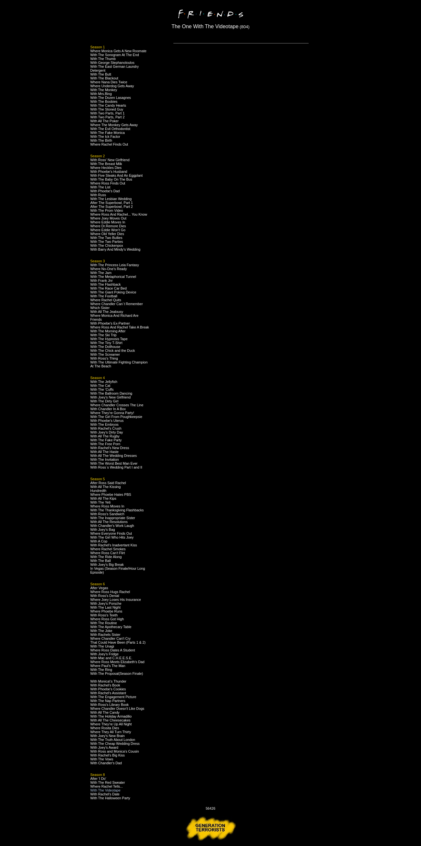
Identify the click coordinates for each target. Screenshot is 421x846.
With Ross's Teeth (104, 615)
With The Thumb (103, 59)
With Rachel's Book (105, 685)
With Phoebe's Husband (108, 171)
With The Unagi (102, 646)
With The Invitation (104, 459)
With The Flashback (105, 284)
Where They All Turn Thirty (110, 732)
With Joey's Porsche (106, 603)
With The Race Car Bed (108, 288)
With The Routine (103, 623)
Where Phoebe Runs (106, 611)
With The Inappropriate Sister (112, 518)
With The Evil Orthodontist (110, 129)
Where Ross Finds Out (107, 183)
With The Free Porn (105, 444)
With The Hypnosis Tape (109, 339)
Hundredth (98, 491)
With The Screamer (105, 354)
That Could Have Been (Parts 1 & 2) (118, 642)
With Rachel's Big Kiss (107, 755)
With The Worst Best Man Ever (114, 463)
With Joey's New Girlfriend (110, 397)
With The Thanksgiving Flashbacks (117, 510)
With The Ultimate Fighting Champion (119, 362)
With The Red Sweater (107, 782)
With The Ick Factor (105, 136)
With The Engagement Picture (113, 697)
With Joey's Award (104, 747)
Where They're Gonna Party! (112, 413)
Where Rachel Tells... (106, 786)
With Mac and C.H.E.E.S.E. (111, 658)
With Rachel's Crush (106, 428)
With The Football (103, 296)
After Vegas (99, 588)
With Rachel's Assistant (108, 693)
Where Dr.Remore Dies (108, 226)
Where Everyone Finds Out (111, 533)
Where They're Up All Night (111, 724)
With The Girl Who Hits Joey (112, 537)
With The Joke (101, 631)
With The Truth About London (112, 740)
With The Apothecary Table (111, 627)
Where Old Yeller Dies (107, 234)
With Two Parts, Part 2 (107, 117)
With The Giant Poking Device (113, 292)
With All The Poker (104, 121)
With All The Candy (105, 712)
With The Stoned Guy (106, 109)
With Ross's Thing (104, 358)
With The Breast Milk (106, 164)
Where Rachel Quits (105, 300)
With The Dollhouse (105, 347)
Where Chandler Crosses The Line (117, 405)
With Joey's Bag (102, 529)
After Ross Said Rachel (108, 483)
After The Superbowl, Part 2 (111, 207)
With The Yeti (100, 502)
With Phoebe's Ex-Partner (110, 323)
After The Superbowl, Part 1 (111, 203)
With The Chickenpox (106, 245)
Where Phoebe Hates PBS (110, 494)
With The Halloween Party (110, 798)
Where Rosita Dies (104, 728)
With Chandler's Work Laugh (112, 526)
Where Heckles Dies (106, 168)
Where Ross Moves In (107, 506)
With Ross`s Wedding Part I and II (116, 467)
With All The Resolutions (109, 522)
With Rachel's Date (105, 794)
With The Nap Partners (107, 701)
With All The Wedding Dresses (113, 456)
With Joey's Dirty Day (106, 432)
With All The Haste (104, 452)
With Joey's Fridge (104, 654)
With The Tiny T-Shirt (106, 343)
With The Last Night (105, 607)
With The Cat (100, 385)
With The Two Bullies (106, 238)
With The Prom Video (106, 210)
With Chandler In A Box (108, 409)
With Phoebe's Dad (105, 191)
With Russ (98, 195)
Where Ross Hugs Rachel (110, 592)
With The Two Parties (106, 242)
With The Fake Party (106, 440)
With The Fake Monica (107, 133)
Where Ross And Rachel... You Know (118, 214)
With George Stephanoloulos (112, 63)
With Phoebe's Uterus (107, 421)
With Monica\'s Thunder (108, 681)
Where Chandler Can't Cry (110, 638)
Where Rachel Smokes (108, 549)
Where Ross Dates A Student (112, 650)
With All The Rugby (105, 436)
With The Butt (100, 74)
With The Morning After (108, 331)
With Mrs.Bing (101, 94)
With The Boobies (104, 101)
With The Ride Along (106, 557)
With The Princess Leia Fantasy (114, 265)
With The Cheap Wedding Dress (115, 743)
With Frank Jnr (101, 280)
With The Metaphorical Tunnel (113, 277)
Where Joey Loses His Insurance (115, 600)
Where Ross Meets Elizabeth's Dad (117, 662)
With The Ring (101, 670)
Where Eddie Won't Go (107, 230)
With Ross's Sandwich (107, 514)
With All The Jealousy (106, 312)
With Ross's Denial (104, 596)
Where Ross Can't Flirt (107, 553)
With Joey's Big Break (107, 564)
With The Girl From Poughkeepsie (116, 417)
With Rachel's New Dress (109, 448)
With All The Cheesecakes (110, 720)
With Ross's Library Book (109, 705)
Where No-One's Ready (108, 269)
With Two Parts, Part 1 (107, 113)
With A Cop (99, 541)
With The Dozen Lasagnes (110, 98)
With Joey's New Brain (107, 736)
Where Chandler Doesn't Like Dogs (117, 708)
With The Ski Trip (103, 335)
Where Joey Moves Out (108, 218)
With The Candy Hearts (108, 105)
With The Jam (101, 273)
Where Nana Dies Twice (108, 82)
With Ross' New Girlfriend (110, 160)
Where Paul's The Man (107, 666)
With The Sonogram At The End (114, 55)
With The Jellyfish (103, 382)
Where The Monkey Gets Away (114, 125)
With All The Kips (103, 498)
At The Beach (100, 366)
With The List (100, 187)
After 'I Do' (98, 778)
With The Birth (101, 140)
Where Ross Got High (107, 619)
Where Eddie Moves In (107, 222)
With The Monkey (103, 90)
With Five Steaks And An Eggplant (116, 175)
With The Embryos (104, 424)
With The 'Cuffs (102, 389)
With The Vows (101, 759)
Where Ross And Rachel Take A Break (119, 327)
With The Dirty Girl (104, 401)
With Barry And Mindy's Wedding (115, 249)
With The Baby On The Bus (111, 179)
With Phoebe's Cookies (108, 689)
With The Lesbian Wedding (111, 199)
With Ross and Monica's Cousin (114, 751)
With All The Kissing (105, 487)
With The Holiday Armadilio (111, 716)
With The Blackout (104, 78)
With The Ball (100, 561)
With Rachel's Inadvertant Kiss (113, 545)
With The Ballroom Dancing (111, 393)
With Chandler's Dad (106, 763)
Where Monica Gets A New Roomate (118, 51)
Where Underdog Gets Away (112, 86)
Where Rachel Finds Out (109, 144)
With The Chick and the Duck (112, 350)
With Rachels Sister (105, 635)
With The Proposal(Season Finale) (116, 673)
